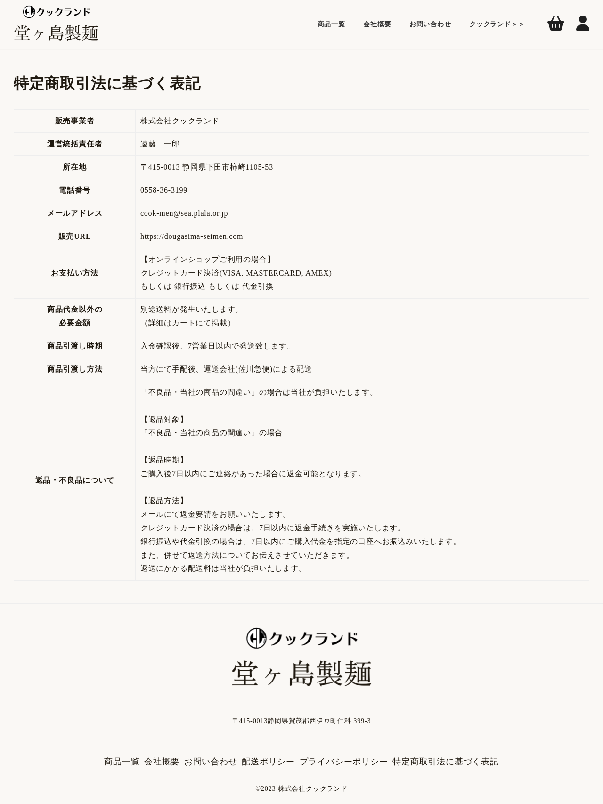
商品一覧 (121, 761)
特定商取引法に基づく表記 (445, 761)
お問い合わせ (210, 761)
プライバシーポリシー (344, 761)
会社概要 (161, 761)
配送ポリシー (268, 761)
